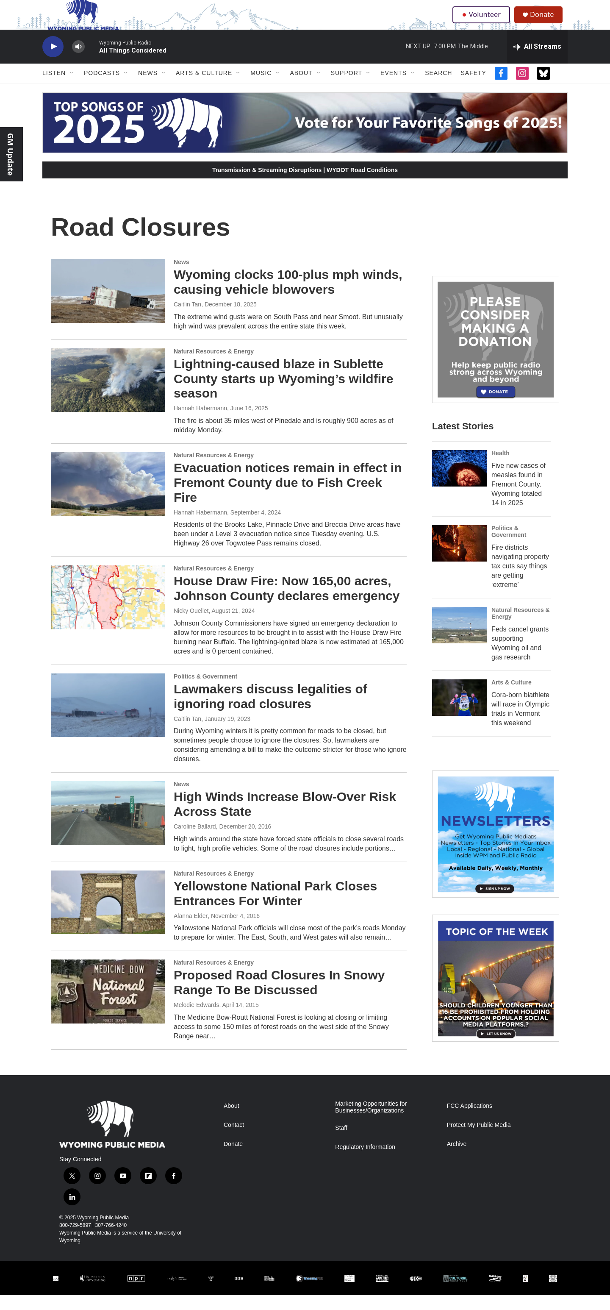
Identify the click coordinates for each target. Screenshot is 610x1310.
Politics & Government (205, 691)
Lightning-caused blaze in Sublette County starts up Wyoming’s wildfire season (283, 393)
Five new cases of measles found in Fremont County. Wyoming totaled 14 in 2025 (518, 499)
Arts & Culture (204, 88)
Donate (546, 22)
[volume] (78, 61)
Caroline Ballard (195, 841)
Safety (473, 88)
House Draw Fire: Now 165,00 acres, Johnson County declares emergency (287, 603)
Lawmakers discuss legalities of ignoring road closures (270, 711)
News (148, 88)
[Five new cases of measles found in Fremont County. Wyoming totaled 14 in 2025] (459, 483)
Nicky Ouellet (191, 625)
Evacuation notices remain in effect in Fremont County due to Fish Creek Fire (288, 497)
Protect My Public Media (479, 1140)
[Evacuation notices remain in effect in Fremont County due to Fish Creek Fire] (108, 499)
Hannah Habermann (200, 423)
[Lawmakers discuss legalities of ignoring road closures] (108, 720)
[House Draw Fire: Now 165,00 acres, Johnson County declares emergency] (108, 612)
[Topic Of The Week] (496, 993)
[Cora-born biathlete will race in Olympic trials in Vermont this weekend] (459, 712)
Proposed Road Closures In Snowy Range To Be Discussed (279, 997)
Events (393, 88)
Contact (234, 1140)
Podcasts (102, 88)
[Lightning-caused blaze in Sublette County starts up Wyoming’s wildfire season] (108, 395)
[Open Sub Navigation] (72, 88)
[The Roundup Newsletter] (496, 849)
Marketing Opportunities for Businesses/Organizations (371, 1122)
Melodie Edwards (196, 1019)
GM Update (11, 154)
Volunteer (483, 22)
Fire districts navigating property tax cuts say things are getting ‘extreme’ (520, 581)
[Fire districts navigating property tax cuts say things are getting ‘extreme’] (459, 558)
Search (438, 88)
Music (261, 88)
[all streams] (537, 61)
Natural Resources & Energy (214, 366)
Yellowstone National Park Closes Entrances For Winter (275, 908)
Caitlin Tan (187, 319)
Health (500, 467)
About (301, 88)
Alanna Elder (191, 930)
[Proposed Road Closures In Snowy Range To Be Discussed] (108, 1006)
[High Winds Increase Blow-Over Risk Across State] (108, 828)
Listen (54, 88)
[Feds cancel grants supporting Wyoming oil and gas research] (459, 640)
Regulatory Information (365, 1162)
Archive (457, 1159)
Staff (341, 1143)
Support (346, 88)
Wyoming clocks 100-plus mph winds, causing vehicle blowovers (288, 296)
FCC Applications (469, 1121)
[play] (53, 62)
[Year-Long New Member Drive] (496, 354)
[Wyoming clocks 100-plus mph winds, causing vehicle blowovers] (108, 305)
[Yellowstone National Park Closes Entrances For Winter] (108, 917)
